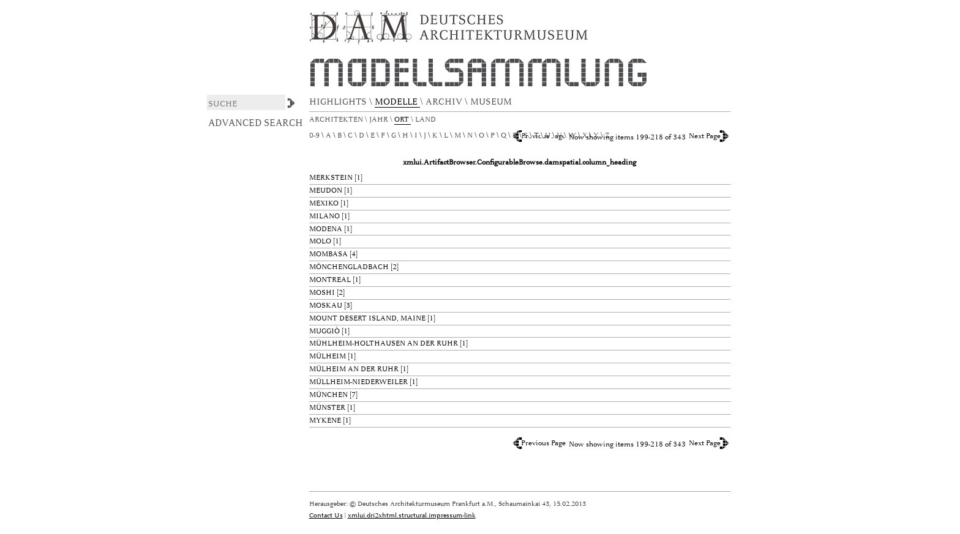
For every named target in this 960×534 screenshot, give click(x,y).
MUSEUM (492, 102)
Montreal (330, 279)
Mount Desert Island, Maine (367, 318)
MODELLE (397, 102)
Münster (327, 407)
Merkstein (331, 177)
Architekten (337, 119)
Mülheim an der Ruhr (354, 369)
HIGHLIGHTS (339, 102)
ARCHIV (445, 102)
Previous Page (543, 443)
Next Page (705, 136)
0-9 (314, 135)
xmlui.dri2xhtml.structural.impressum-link (412, 515)
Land (426, 119)
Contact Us (326, 515)
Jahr (379, 119)
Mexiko (324, 203)
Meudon (325, 190)
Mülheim (327, 356)
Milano (324, 216)
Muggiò (324, 331)
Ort (402, 119)
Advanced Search (255, 122)
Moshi (322, 292)
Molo (320, 241)
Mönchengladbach (349, 267)
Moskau (325, 305)
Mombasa (328, 254)
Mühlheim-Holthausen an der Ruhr (383, 343)
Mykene (325, 420)
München (328, 394)
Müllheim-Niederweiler (358, 382)
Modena (325, 229)
